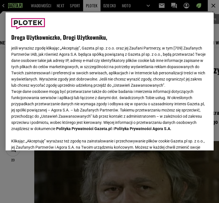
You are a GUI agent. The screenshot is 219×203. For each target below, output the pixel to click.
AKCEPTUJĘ (188, 139)
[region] (110, 81)
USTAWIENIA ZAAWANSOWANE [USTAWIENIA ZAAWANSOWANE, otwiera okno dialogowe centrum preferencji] (47, 139)
